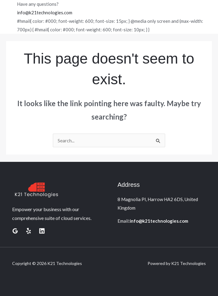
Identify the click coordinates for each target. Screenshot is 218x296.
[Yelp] (29, 231)
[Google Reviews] (15, 231)
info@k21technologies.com (44, 12)
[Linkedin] (42, 231)
